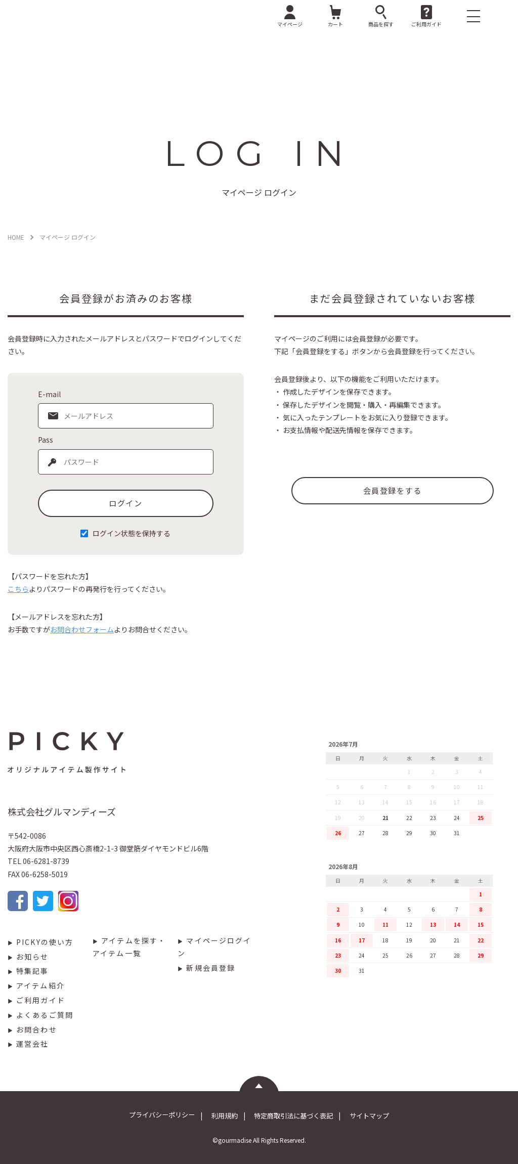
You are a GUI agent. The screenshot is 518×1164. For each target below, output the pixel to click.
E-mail (49, 394)
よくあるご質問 (44, 1015)
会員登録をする (392, 491)
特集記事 (32, 971)
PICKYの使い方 (44, 942)
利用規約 (220, 1115)
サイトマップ (381, 1115)
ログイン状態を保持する (131, 533)
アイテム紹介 (40, 985)
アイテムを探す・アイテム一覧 (129, 946)
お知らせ (32, 957)
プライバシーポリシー (150, 1115)
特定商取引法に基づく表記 (297, 1115)
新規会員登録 (210, 968)
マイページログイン (214, 946)
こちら (18, 589)
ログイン (125, 503)
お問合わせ (36, 1029)
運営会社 (32, 1044)
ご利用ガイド (40, 1000)
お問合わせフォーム (82, 629)
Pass (45, 440)
